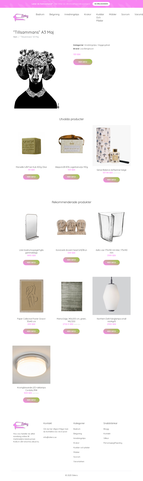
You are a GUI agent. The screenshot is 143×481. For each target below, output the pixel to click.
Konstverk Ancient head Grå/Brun (71, 251)
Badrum (40, 15)
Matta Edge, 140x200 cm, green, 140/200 (71, 321)
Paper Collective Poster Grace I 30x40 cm (31, 321)
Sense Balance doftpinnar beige (111, 171)
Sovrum (125, 15)
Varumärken (78, 463)
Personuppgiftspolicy (113, 444)
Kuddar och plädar (100, 18)
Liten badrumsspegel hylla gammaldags (31, 252)
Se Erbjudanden (101, 4)
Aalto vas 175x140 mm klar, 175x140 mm (111, 252)
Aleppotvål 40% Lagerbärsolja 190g (71, 168)
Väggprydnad (104, 46)
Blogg (106, 430)
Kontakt (107, 435)
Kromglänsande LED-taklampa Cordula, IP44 (31, 390)
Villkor (106, 439)
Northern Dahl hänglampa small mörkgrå (111, 321)
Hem (15, 38)
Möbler (112, 15)
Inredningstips (71, 15)
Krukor (87, 15)
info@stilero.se (50, 438)
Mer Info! (82, 63)
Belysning (54, 15)
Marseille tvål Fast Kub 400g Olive (31, 168)
